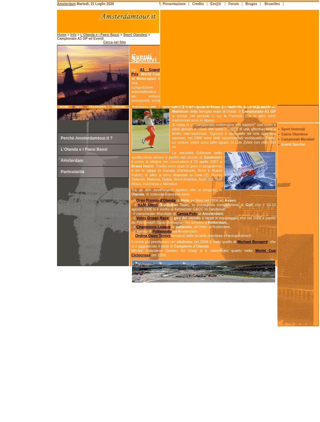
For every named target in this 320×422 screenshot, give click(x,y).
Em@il (215, 4)
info (79, 107)
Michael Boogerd (252, 242)
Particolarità (72, 171)
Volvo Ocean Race (152, 218)
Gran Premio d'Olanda (156, 200)
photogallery (144, 107)
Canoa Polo (187, 214)
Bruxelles (272, 4)
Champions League (153, 227)
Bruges (251, 4)
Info (73, 35)
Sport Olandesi (135, 35)
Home (64, 107)
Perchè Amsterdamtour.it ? (87, 138)
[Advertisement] (29, 144)
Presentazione (174, 4)
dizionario (171, 107)
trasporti (97, 107)
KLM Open (148, 205)
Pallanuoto (162, 231)
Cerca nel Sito (114, 42)
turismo (119, 107)
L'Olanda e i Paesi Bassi (99, 35)
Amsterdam (66, 4)
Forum (233, 4)
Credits (198, 4)
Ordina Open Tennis (153, 236)
